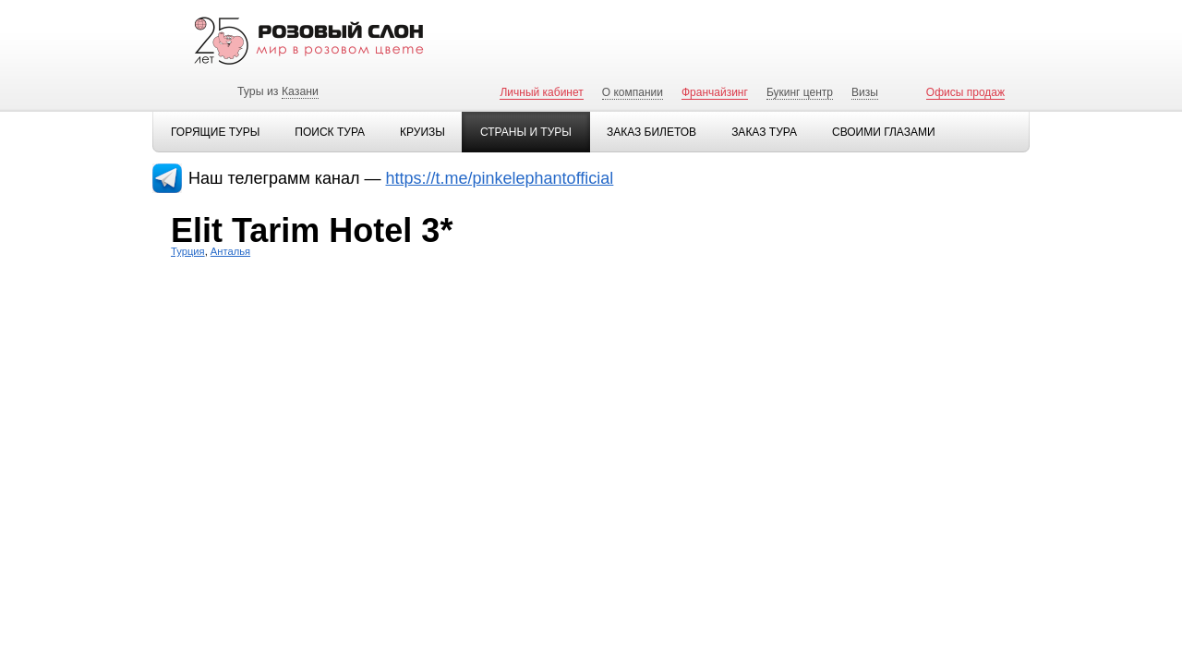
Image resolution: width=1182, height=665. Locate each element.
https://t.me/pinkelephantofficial (500, 178)
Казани (300, 91)
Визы (864, 92)
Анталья (230, 251)
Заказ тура (764, 132)
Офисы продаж (965, 92)
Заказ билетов (651, 132)
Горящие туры (215, 132)
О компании (632, 92)
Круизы (422, 132)
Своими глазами (883, 132)
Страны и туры (526, 132)
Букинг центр (799, 92)
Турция (188, 251)
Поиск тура (330, 132)
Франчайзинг (714, 92)
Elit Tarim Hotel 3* (311, 230)
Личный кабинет (541, 92)
